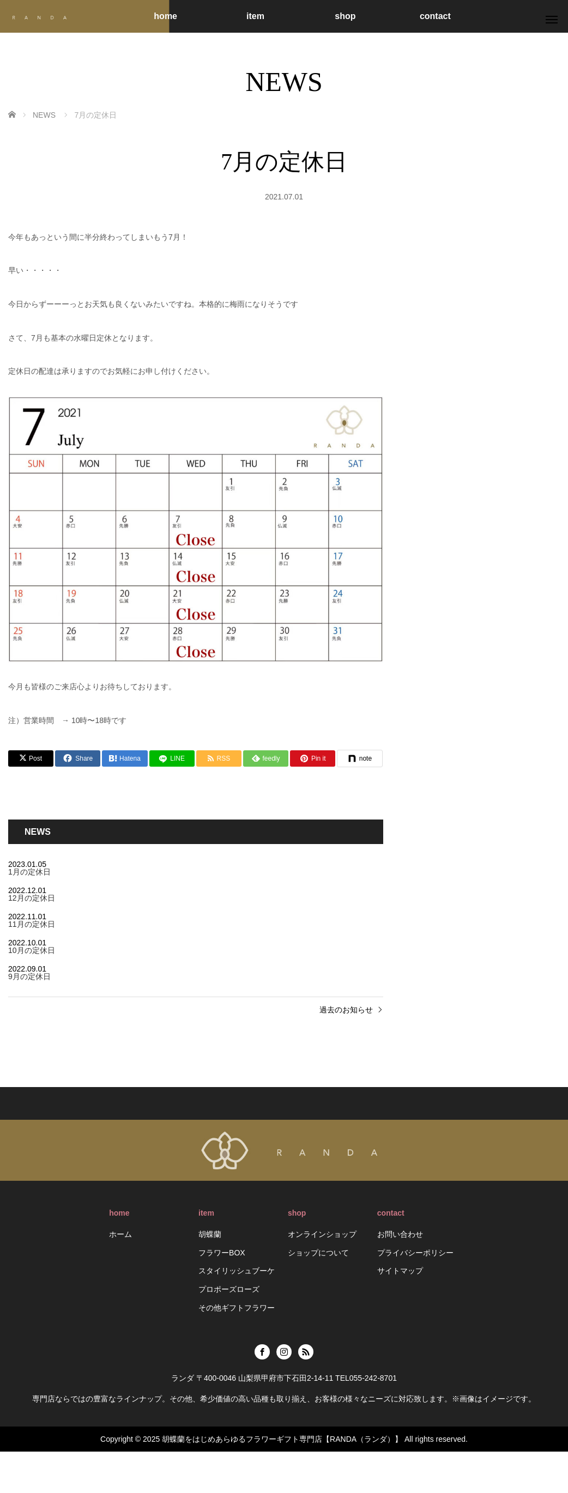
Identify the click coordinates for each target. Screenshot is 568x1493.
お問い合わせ (400, 1234)
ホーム (120, 1234)
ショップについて (318, 1252)
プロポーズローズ (228, 1289)
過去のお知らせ (346, 1009)
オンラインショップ (322, 1234)
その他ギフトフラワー (236, 1307)
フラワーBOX (221, 1252)
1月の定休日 (29, 871)
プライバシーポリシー (415, 1252)
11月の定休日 (31, 924)
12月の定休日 (31, 898)
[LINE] (172, 758)
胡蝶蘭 (209, 1234)
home (165, 16)
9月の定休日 (29, 976)
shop (345, 16)
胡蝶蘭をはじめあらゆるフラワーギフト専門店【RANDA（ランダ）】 (282, 1439)
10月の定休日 (31, 950)
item (255, 16)
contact (435, 16)
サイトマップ (400, 1270)
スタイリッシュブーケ (236, 1270)
